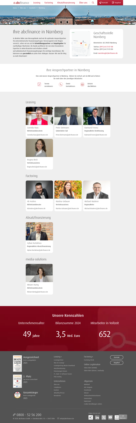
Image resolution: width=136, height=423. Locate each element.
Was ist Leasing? (59, 363)
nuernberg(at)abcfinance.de (108, 53)
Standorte (32, 8)
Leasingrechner (58, 360)
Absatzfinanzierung (66, 2)
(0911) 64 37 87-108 (106, 47)
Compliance (57, 387)
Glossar (86, 393)
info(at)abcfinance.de (67, 418)
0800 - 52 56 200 (29, 414)
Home (15, 8)
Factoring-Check (89, 360)
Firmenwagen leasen (60, 371)
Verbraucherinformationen (92, 395)
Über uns (23, 8)
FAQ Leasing (57, 377)
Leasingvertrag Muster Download (64, 365)
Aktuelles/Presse (59, 393)
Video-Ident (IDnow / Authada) (94, 370)
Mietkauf (87, 384)
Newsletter (57, 395)
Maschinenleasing (59, 368)
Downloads (87, 390)
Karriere (56, 390)
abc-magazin (88, 387)
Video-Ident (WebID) (90, 368)
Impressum (87, 401)
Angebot (117, 363)
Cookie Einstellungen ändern (93, 404)
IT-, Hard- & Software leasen (63, 374)
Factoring (49, 2)
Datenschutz (88, 398)
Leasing (36, 2)
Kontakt (117, 357)
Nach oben (123, 418)
